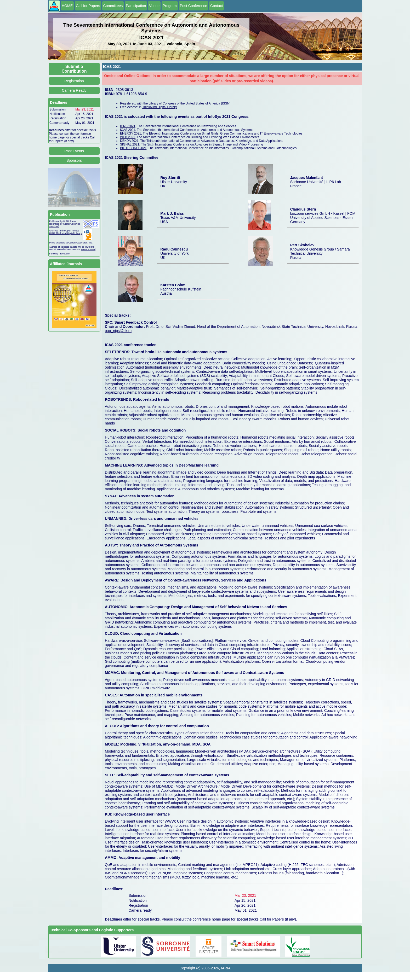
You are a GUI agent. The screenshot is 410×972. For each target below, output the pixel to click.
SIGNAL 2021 (129, 144)
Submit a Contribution (74, 68)
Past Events (74, 151)
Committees (113, 6)
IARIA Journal (88, 249)
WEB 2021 (127, 137)
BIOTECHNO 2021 (133, 148)
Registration (74, 81)
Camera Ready (74, 90)
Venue (154, 6)
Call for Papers (88, 6)
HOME (67, 6)
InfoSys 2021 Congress (228, 116)
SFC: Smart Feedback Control (131, 322)
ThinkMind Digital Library (159, 107)
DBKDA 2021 (129, 141)
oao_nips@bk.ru (118, 331)
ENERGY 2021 (130, 133)
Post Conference (193, 6)
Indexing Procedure (59, 253)
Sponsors (74, 160)
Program (170, 6)
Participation (136, 6)
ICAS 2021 (127, 130)
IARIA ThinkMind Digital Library (65, 233)
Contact (216, 6)
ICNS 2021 (127, 126)
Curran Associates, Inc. (81, 242)
